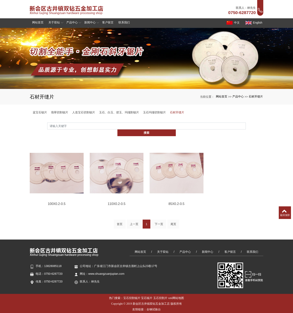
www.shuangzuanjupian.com (106, 267)
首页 (119, 218)
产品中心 (238, 96)
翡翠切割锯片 (59, 112)
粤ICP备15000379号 (146, 308)
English (253, 22)
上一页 (134, 218)
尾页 (173, 218)
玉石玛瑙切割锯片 (154, 112)
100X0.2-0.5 (57, 213)
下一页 (159, 218)
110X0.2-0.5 (116, 213)
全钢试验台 (153, 302)
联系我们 (252, 245)
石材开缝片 (256, 96)
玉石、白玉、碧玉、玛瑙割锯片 (119, 112)
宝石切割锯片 (131, 291)
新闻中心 (207, 245)
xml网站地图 (176, 291)
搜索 (246, 125)
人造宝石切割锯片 (83, 112)
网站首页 (221, 96)
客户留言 (230, 245)
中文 (233, 22)
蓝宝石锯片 (40, 112)
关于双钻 (162, 245)
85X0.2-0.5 (176, 213)
